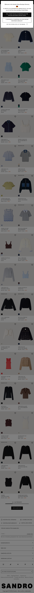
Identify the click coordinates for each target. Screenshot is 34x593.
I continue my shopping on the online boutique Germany (17, 20)
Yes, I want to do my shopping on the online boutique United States (17, 14)
